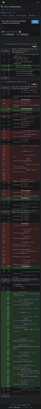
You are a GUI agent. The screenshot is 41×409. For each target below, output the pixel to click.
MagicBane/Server (11, 12)
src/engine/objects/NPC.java (14, 82)
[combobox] (30, 40)
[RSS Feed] (3, 9)
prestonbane (16, 7)
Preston (6, 7)
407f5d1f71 (24, 34)
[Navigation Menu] (38, 2)
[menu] (38, 40)
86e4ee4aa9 (10, 34)
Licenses (25, 407)
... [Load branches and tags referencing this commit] (3, 27)
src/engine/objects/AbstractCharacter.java (19, 44)
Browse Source (35, 21)
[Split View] (34, 40)
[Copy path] (35, 44)
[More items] (38, 16)
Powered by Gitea (16, 405)
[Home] (3, 2)
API (32, 407)
